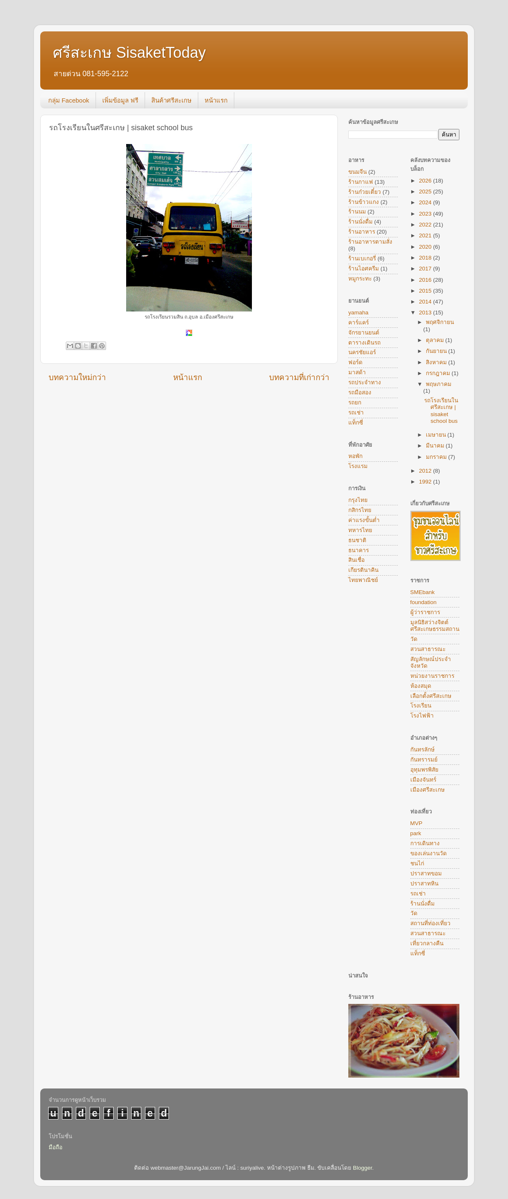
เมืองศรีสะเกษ (427, 790)
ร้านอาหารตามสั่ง (370, 242)
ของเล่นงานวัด (428, 853)
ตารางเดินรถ (364, 343)
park (415, 833)
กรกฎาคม (439, 373)
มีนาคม (436, 446)
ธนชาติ (357, 540)
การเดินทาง (425, 843)
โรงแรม (358, 466)
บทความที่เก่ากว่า (299, 377)
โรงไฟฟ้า (422, 716)
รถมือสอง (359, 392)
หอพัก (355, 456)
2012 (426, 471)
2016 (426, 280)
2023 (426, 214)
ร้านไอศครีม (363, 268)
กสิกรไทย (359, 510)
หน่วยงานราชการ (432, 676)
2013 (426, 312)
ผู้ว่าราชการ (425, 612)
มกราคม (437, 457)
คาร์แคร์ (358, 322)
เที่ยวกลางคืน (426, 943)
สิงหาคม (437, 362)
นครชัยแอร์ (362, 352)
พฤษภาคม (438, 384)
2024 (426, 202)
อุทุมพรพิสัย (424, 770)
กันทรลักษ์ (422, 749)
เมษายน (437, 435)
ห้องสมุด (420, 686)
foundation (423, 602)
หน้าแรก (216, 100)
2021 (426, 235)
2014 (426, 301)
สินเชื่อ (356, 560)
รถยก (354, 402)
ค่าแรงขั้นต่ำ (364, 520)
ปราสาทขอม (426, 873)
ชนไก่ (417, 863)
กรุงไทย (358, 500)
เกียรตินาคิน (363, 570)
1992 (426, 482)
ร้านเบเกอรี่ (362, 258)
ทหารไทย (360, 530)
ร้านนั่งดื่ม (360, 222)
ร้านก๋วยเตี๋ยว (364, 192)
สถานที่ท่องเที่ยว (430, 923)
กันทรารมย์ (424, 759)
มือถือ (55, 1147)
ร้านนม (357, 211)
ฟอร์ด (355, 362)
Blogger (362, 1168)
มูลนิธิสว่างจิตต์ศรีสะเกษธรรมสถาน (434, 625)
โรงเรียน (420, 705)
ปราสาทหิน (424, 883)
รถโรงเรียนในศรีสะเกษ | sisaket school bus (441, 410)
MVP (416, 823)
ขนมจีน (357, 172)
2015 (426, 291)
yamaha (358, 312)
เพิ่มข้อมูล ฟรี (120, 100)
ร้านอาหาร (361, 232)
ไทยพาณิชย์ (363, 580)
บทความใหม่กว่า (77, 377)
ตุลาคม (436, 340)
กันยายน (437, 351)
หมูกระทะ (360, 278)
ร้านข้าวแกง (363, 202)
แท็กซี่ (355, 422)
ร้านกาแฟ (360, 182)
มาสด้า (357, 372)
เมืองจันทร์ (423, 780)
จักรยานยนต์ (363, 332)
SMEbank (422, 592)
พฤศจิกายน (440, 322)
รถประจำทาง (364, 382)
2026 (426, 181)
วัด (413, 639)
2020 (426, 247)
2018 (426, 258)
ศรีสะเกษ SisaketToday (129, 52)
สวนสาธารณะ (428, 649)
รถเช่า (356, 412)
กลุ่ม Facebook (68, 100)
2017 (426, 268)
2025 (426, 191)
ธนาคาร (358, 550)
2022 (426, 224)
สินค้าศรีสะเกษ (171, 100)
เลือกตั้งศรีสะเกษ (430, 696)
